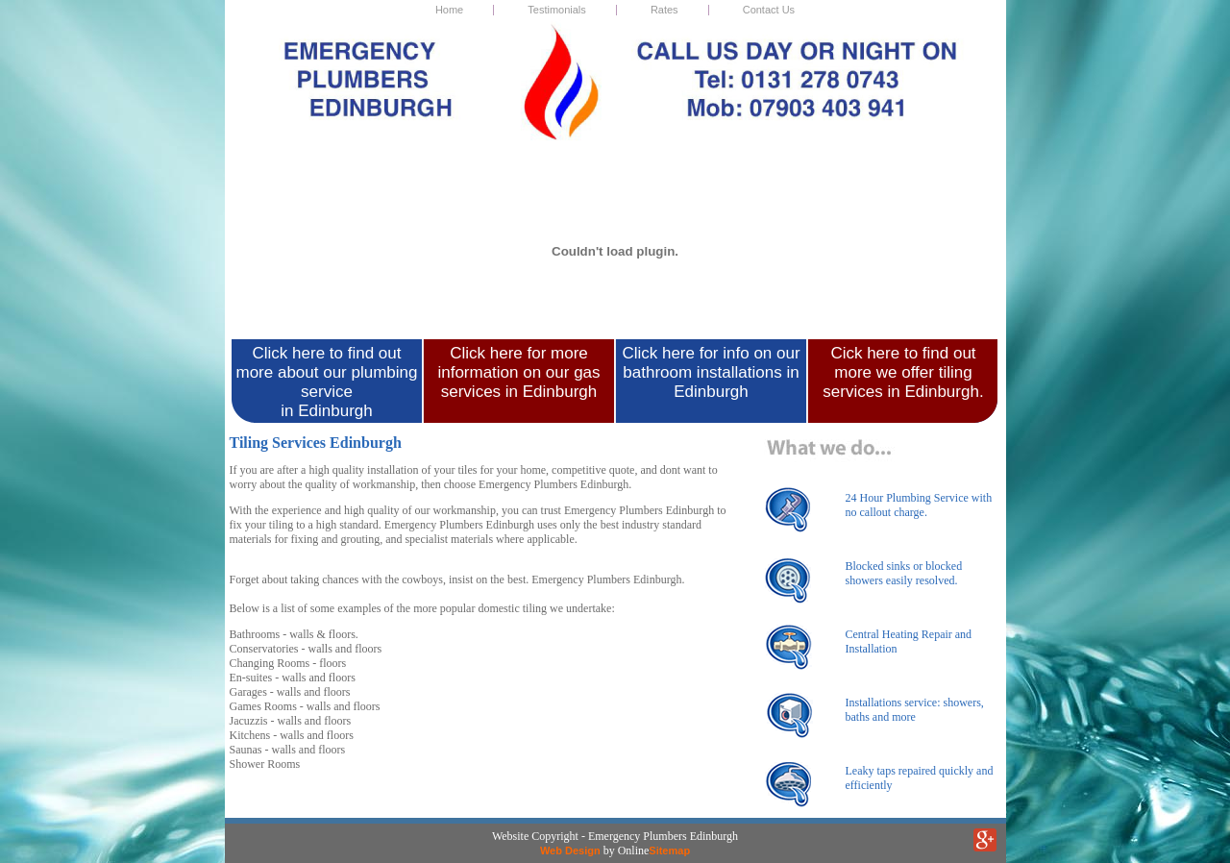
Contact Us (769, 9)
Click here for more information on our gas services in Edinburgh (518, 372)
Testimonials (557, 9)
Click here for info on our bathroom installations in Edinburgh (711, 372)
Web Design (570, 850)
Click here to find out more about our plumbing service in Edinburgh (326, 382)
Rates (664, 9)
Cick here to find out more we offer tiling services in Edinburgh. (903, 372)
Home (449, 9)
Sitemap (669, 850)
